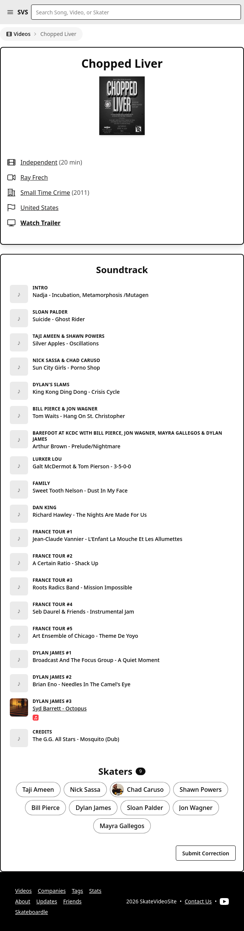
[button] (10, 12)
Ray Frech (34, 177)
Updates (46, 901)
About (22, 901)
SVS (22, 12)
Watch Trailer (40, 223)
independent (38, 162)
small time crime (45, 192)
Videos (18, 33)
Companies (52, 890)
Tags (77, 890)
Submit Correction (205, 853)
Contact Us (198, 901)
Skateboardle (31, 911)
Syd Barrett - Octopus (60, 708)
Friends (72, 901)
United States (39, 208)
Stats (95, 890)
